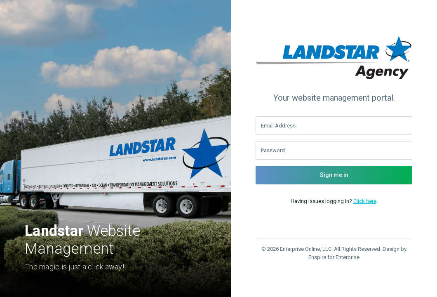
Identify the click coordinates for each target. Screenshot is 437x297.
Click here (364, 201)
